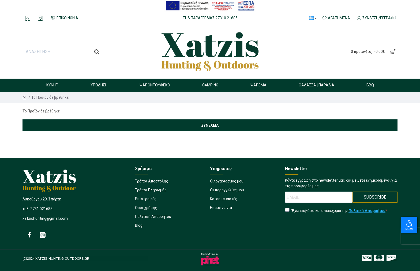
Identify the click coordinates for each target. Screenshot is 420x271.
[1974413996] (391, 258)
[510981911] (172, 227)
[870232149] (226, 182)
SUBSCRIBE (375, 197)
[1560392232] (367, 258)
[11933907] (172, 209)
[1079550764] (40, 18)
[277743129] (221, 209)
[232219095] (64, 18)
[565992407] (29, 234)
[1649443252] (227, 191)
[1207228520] (172, 191)
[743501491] (379, 258)
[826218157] (42, 234)
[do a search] (97, 51)
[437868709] (172, 200)
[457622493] (172, 182)
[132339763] (210, 18)
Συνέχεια (210, 125)
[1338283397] (172, 218)
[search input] (56, 51)
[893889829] (27, 18)
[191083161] (223, 200)
